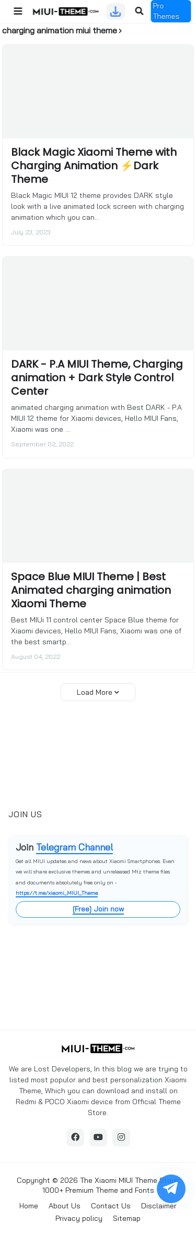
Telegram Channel (74, 847)
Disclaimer (159, 1205)
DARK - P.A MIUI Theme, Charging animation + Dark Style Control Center (97, 377)
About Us (64, 1205)
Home (28, 1205)
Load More (94, 692)
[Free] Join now (98, 909)
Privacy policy (78, 1218)
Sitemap (127, 1218)
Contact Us (111, 1205)
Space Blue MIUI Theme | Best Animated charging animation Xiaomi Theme (91, 590)
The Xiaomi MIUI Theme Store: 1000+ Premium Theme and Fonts (111, 1185)
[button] (17, 11)
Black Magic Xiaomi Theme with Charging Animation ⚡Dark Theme (94, 165)
